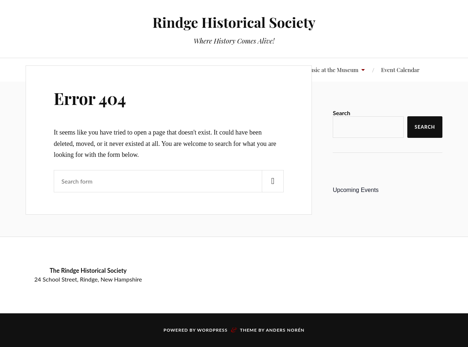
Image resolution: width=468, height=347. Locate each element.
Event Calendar (400, 69)
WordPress (212, 330)
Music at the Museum (331, 69)
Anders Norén (285, 330)
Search (341, 112)
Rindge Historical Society (234, 22)
